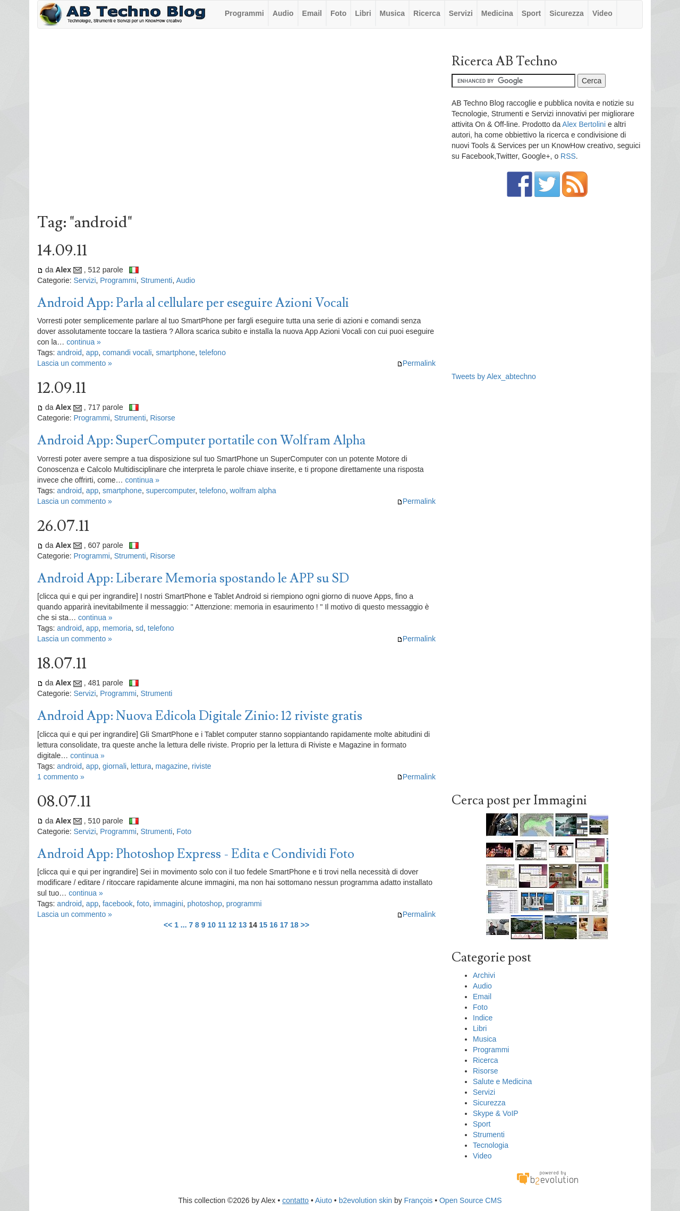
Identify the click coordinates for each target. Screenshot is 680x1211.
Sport (531, 13)
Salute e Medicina (502, 1081)
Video (602, 13)
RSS (568, 156)
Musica (392, 13)
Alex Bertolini (584, 124)
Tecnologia (490, 1145)
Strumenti (157, 280)
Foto (338, 13)
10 (211, 925)
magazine (172, 766)
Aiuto (323, 1200)
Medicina (497, 13)
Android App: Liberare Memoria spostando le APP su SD (193, 578)
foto (143, 903)
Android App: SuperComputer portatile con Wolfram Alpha (201, 440)
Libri (363, 13)
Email (312, 13)
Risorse (162, 418)
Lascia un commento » (74, 363)
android (69, 352)
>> (305, 925)
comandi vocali (127, 352)
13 (243, 925)
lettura (141, 766)
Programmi (244, 13)
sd (139, 628)
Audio (283, 13)
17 (284, 925)
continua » (83, 342)
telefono (212, 352)
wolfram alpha (253, 490)
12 (232, 925)
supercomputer (171, 490)
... (184, 925)
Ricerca (426, 13)
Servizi (461, 13)
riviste (201, 766)
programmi (244, 903)
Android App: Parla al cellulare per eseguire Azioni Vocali (193, 303)
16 (273, 925)
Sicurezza (566, 13)
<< (168, 925)
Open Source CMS (470, 1200)
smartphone (175, 352)
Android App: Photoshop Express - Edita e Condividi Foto (195, 854)
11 (222, 925)
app (92, 352)
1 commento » (60, 776)
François (418, 1200)
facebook (118, 903)
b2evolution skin (365, 1200)
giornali (114, 766)
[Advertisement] (236, 123)
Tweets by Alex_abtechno (494, 376)
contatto (295, 1200)
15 (263, 925)
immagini (168, 903)
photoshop (205, 903)
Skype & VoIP (495, 1113)
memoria (117, 628)
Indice (482, 1018)
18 (294, 925)
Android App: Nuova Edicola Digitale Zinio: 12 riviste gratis (199, 716)
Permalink (416, 363)
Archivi (484, 975)
